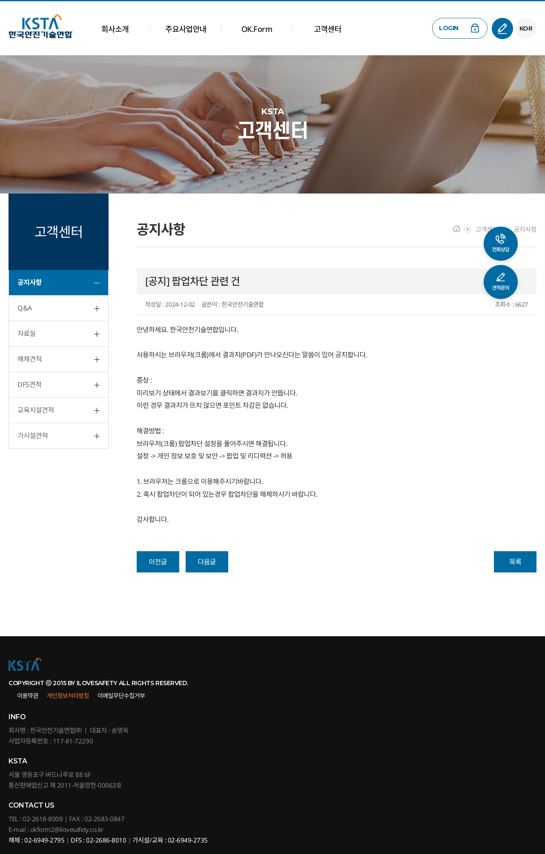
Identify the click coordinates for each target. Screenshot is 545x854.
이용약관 (27, 696)
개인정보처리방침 (68, 696)
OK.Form (256, 29)
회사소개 (115, 29)
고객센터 (327, 29)
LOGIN (449, 28)
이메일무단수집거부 (121, 696)
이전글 (158, 561)
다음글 (207, 561)
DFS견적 (29, 384)
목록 (515, 561)
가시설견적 (32, 435)
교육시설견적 (35, 410)
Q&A (24, 308)
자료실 (26, 333)
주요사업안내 (185, 29)
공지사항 (29, 282)
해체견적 (29, 359)
